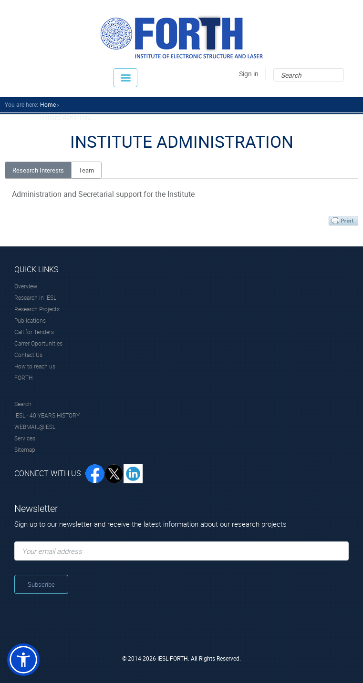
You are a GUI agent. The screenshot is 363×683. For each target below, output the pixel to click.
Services (24, 438)
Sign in (249, 73)
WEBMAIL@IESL (34, 426)
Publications (30, 320)
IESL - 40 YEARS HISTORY (47, 415)
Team (86, 170)
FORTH (23, 377)
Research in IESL (35, 297)
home (48, 104)
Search (22, 404)
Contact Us (28, 354)
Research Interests (38, 170)
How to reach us (34, 366)
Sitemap (24, 449)
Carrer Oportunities (38, 343)
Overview (25, 286)
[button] (23, 659)
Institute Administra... (67, 117)
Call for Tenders (34, 332)
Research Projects (37, 309)
